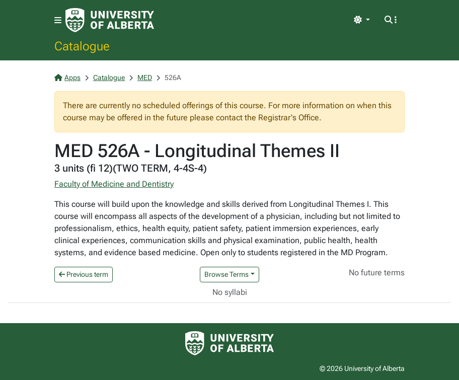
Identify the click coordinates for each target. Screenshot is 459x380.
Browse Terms (226, 274)
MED (144, 77)
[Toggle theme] (361, 20)
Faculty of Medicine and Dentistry (114, 184)
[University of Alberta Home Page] (109, 20)
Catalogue (82, 45)
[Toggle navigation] (57, 20)
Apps (67, 77)
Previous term (83, 274)
